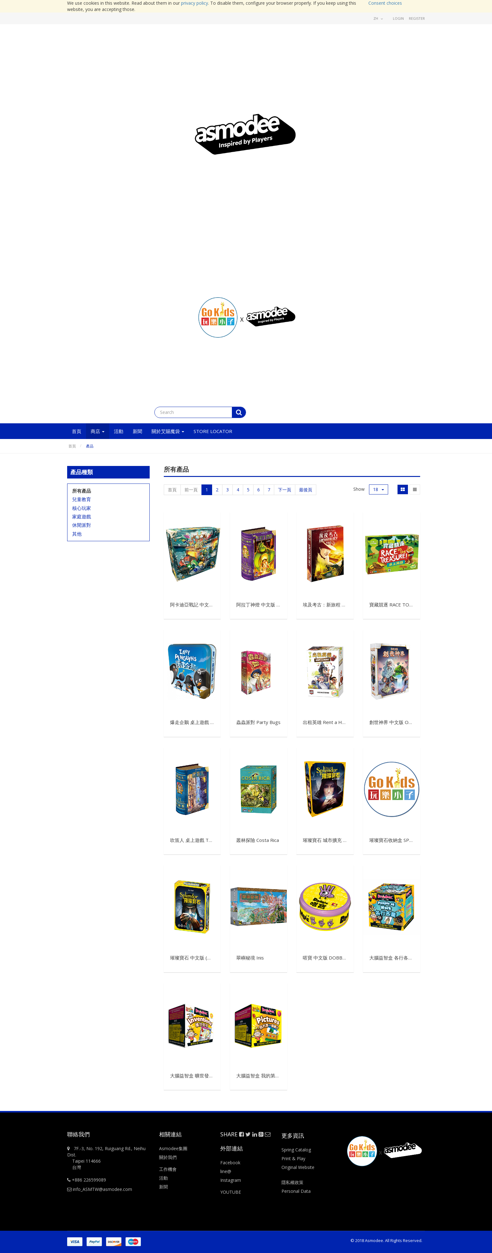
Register (417, 18)
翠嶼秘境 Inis (250, 957)
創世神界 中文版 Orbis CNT (398, 722)
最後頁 (305, 490)
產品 (90, 446)
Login (398, 18)
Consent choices (385, 3)
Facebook (230, 1163)
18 (378, 489)
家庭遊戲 (81, 516)
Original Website (297, 1167)
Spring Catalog (296, 1150)
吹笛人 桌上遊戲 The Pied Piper (204, 840)
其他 (77, 534)
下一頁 (284, 490)
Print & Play (293, 1158)
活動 (164, 1178)
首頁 (72, 446)
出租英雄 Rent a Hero (326, 722)
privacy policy (194, 3)
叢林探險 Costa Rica (257, 840)
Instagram (230, 1180)
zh (378, 18)
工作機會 (168, 1169)
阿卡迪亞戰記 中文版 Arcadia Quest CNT (213, 604)
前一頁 (191, 490)
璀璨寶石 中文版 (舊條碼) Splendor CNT (212, 957)
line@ (225, 1171)
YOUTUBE (230, 1192)
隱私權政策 (292, 1182)
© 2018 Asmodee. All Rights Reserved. (386, 1240)
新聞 (163, 1187)
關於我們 (168, 1157)
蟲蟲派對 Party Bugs (258, 722)
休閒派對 (81, 525)
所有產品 (81, 491)
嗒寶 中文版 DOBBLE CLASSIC (334, 957)
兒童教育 (81, 499)
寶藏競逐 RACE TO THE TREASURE (407, 604)
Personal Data (296, 1191)
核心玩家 (81, 508)
